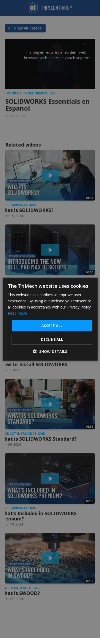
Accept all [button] (51, 325)
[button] (50, 351)
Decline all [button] (52, 339)
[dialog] (49, 318)
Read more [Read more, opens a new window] (17, 313)
